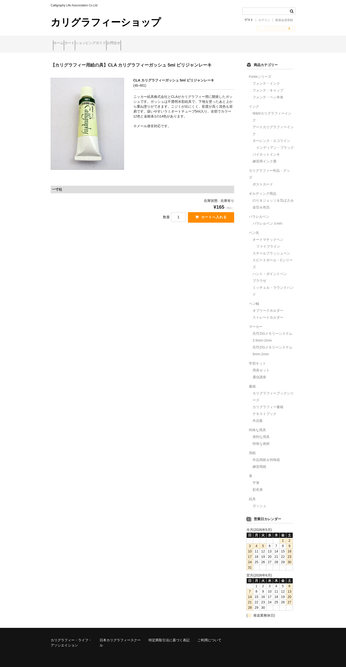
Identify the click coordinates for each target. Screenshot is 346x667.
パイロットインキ (266, 150)
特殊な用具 (257, 426)
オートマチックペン (268, 235)
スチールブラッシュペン (271, 249)
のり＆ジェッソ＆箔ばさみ (273, 196)
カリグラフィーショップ (106, 22)
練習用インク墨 (265, 157)
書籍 (252, 382)
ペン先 (254, 228)
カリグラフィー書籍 (268, 403)
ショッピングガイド (111, 43)
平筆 (256, 479)
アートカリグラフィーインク (273, 126)
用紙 (252, 449)
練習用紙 (259, 462)
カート (81, 43)
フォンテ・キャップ (268, 86)
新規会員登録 (284, 20)
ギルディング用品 (262, 189)
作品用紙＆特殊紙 (266, 456)
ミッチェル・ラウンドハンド (273, 286)
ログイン (264, 20)
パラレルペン (259, 212)
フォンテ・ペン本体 (268, 93)
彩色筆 (258, 485)
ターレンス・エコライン (271, 136)
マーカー (256, 322)
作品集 (258, 416)
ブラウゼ (259, 276)
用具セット (261, 366)
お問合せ (144, 43)
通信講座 (259, 373)
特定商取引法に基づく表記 (169, 636)
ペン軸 (254, 299)
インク (254, 102)
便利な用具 (261, 433)
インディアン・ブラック (275, 143)
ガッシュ (259, 502)
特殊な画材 (261, 439)
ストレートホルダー (268, 313)
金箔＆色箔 (261, 203)
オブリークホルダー (268, 306)
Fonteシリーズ (260, 72)
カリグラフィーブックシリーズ (273, 392)
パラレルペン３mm (267, 219)
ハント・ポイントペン (270, 270)
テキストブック (265, 410)
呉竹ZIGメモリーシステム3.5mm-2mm (272, 332)
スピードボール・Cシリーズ (273, 259)
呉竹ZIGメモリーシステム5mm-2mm (272, 346)
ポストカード (263, 180)
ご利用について (209, 636)
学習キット (257, 359)
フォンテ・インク (266, 79)
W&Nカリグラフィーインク (272, 112)
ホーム (61, 43)
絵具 (252, 495)
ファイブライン (268, 242)
